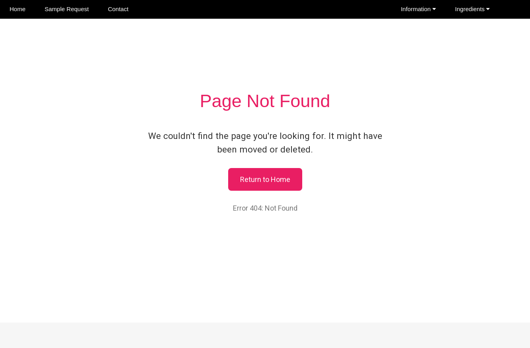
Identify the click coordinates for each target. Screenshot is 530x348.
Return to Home (265, 179)
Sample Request (67, 9)
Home (17, 9)
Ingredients (472, 9)
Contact (118, 9)
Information (418, 9)
